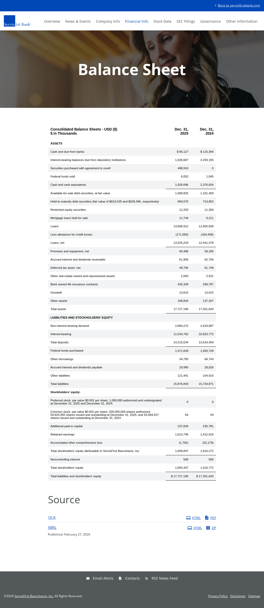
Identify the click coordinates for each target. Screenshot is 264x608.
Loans (55, 226)
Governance (210, 21)
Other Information (242, 21)
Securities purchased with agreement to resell (81, 168)
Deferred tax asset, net (65, 267)
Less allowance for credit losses (71, 234)
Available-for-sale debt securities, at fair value (80, 193)
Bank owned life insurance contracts (74, 284)
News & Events (78, 21)
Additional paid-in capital (67, 426)
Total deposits (60, 342)
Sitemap (254, 596)
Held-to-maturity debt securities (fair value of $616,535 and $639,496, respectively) (105, 201)
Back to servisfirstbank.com (237, 5)
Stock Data (162, 21)
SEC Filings (186, 21)
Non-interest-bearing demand (70, 325)
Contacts (132, 578)
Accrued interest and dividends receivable (78, 259)
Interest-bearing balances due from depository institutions (88, 159)
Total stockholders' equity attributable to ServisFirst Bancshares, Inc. (95, 450)
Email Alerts (103, 578)
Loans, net (57, 242)
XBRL (52, 527)
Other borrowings (62, 359)
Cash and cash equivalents (68, 184)
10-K (52, 517)
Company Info (108, 21)
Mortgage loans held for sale (69, 218)
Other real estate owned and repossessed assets (83, 276)
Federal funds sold (63, 176)
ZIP (211, 527)
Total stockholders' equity (67, 467)
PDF (210, 517)
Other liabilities (60, 375)
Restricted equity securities (68, 209)
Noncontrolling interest (65, 459)
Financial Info (136, 21)
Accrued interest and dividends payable (76, 367)
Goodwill (56, 292)
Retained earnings (63, 434)
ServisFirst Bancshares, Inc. (34, 596)
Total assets (58, 309)
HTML (193, 517)
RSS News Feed (165, 578)
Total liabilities (60, 383)
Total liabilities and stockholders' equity (76, 476)
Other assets (59, 300)
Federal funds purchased (67, 350)
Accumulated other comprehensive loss (76, 442)
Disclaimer (238, 596)
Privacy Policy (218, 596)
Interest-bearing (61, 334)
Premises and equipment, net (70, 251)
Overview (52, 21)
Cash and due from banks (68, 151)
